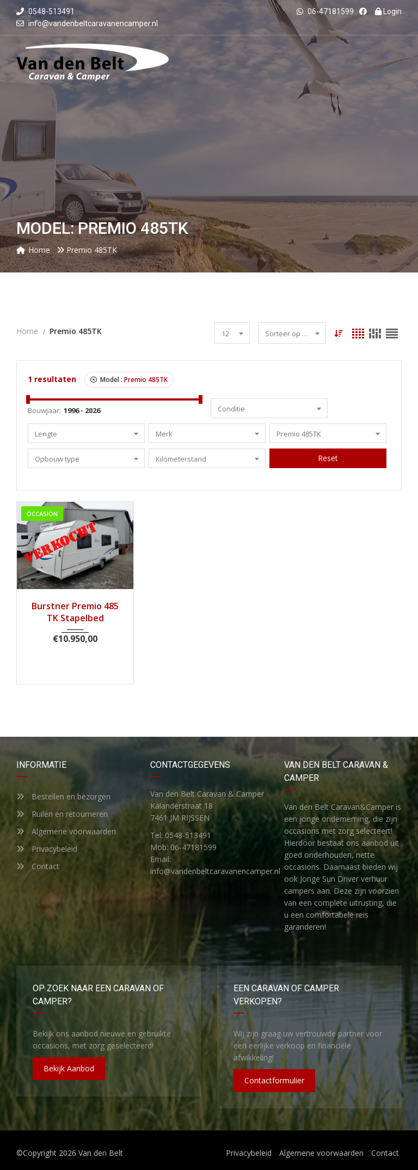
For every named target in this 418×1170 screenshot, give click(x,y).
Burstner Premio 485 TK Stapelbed (75, 612)
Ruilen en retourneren (62, 814)
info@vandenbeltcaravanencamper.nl (93, 23)
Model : (129, 379)
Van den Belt (100, 1153)
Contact (37, 866)
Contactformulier (274, 1080)
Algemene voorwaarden (66, 831)
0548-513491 (45, 11)
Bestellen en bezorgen (63, 796)
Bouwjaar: (44, 410)
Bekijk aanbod (69, 1068)
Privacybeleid (46, 849)
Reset (328, 458)
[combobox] (232, 333)
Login (388, 11)
